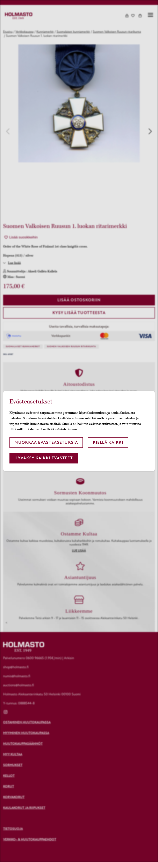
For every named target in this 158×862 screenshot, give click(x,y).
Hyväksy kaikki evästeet (43, 458)
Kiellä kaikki (108, 442)
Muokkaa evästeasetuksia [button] (46, 442)
